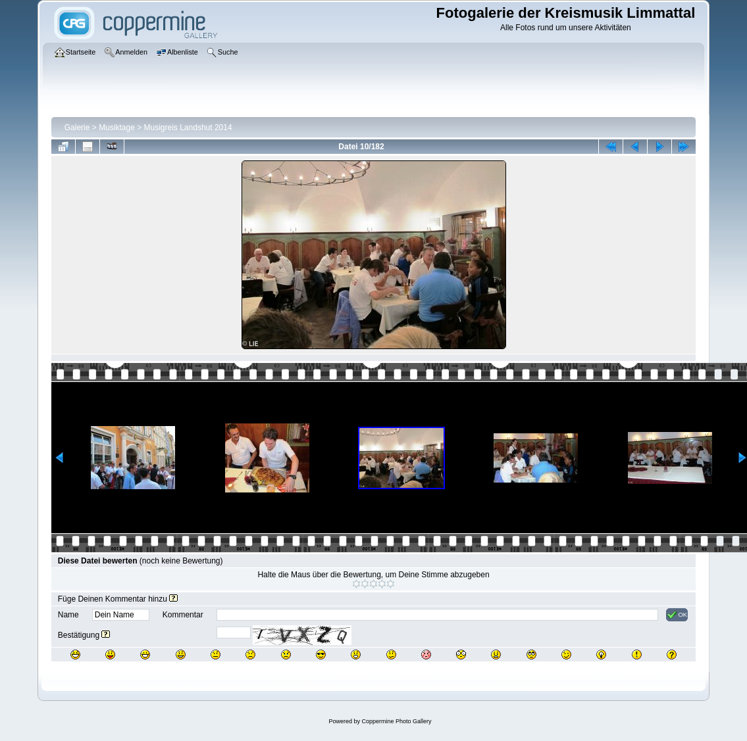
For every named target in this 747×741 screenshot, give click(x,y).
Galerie (77, 127)
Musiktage (117, 127)
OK (677, 615)
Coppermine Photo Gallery (396, 721)
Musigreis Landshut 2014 (188, 127)
